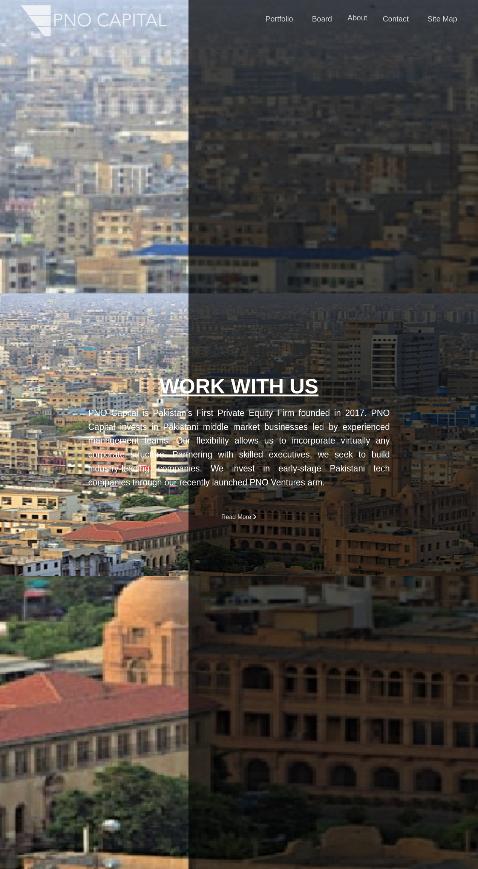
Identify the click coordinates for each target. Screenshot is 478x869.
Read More (239, 517)
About (357, 18)
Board (322, 19)
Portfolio (279, 19)
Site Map (442, 19)
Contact (396, 19)
